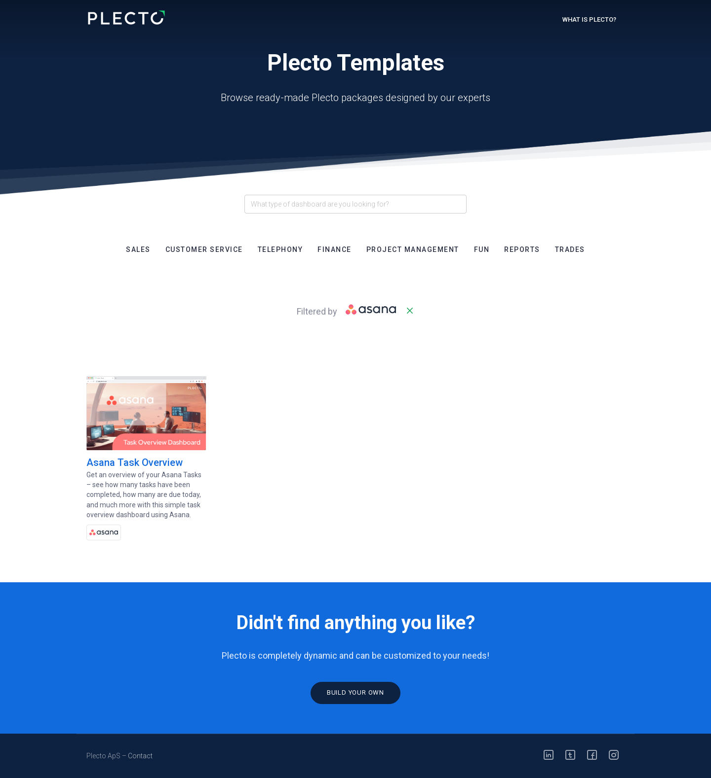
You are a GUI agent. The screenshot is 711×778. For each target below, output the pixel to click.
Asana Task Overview (134, 462)
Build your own (355, 692)
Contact (140, 756)
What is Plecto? (589, 19)
